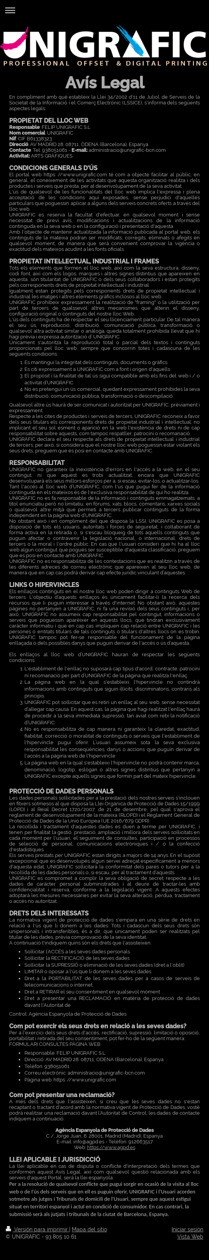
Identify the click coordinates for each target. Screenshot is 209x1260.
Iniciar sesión (187, 1229)
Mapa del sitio (89, 1229)
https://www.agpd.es (111, 1147)
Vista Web (190, 1237)
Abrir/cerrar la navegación (104, 10)
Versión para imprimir (37, 1229)
